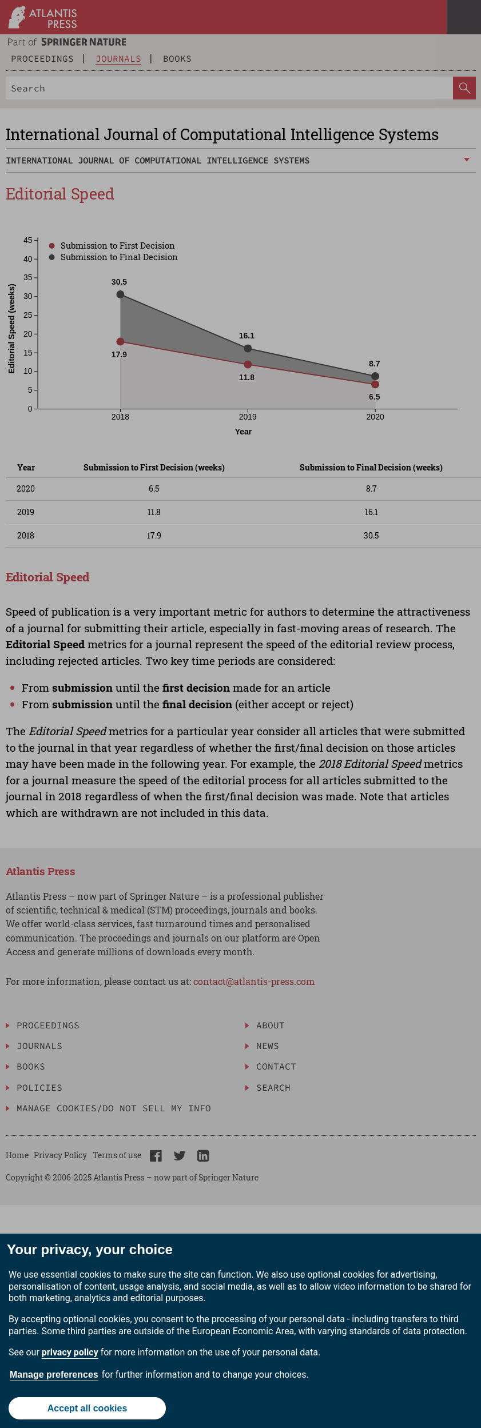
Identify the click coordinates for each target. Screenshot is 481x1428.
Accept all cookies (87, 1408)
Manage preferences (54, 1374)
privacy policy (70, 1352)
